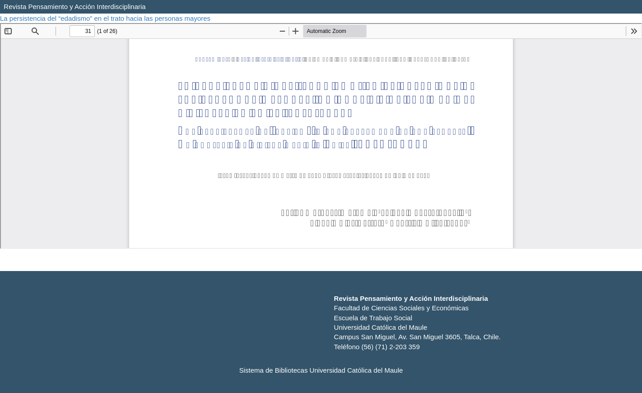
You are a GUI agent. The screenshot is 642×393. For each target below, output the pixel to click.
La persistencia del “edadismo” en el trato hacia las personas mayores (106, 18)
